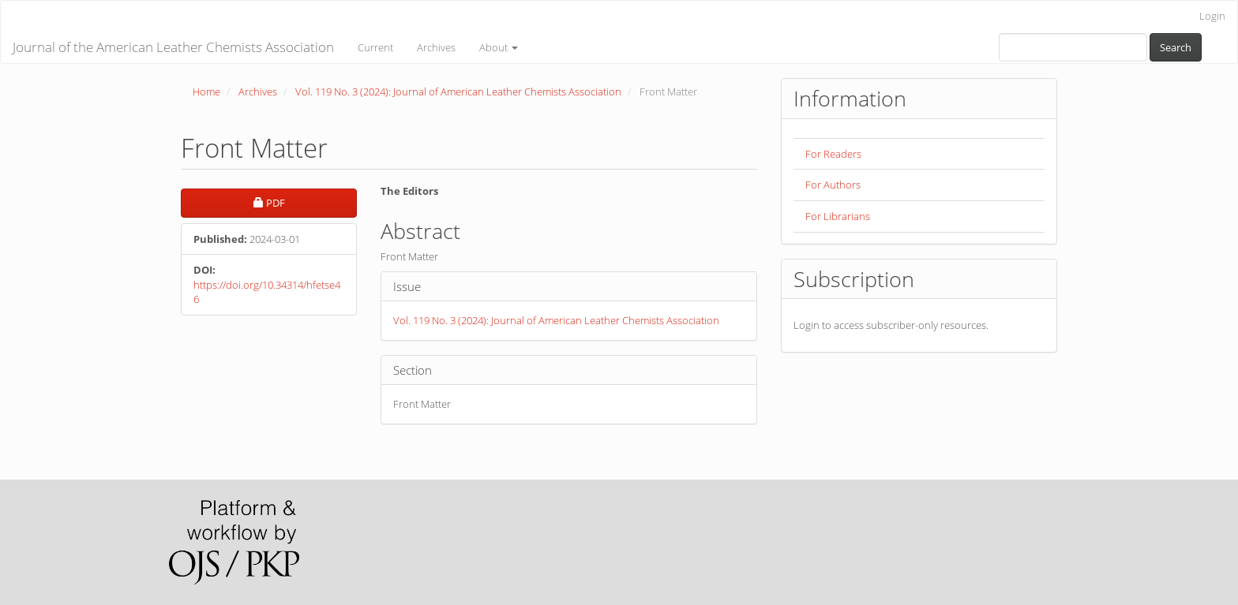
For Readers (833, 154)
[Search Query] (1073, 47)
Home (206, 91)
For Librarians (837, 216)
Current (375, 47)
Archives (436, 47)
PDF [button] (305, 202)
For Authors (833, 184)
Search (1175, 47)
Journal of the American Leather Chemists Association (173, 47)
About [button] (498, 47)
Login (1212, 16)
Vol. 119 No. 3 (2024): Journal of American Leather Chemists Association (458, 91)
